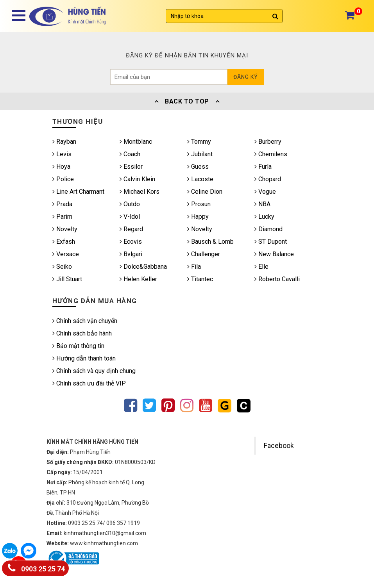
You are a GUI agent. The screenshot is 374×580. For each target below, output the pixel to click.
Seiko (62, 266)
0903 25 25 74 (36, 567)
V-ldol (130, 216)
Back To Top (187, 101)
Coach (130, 154)
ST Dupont (270, 241)
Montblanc (136, 141)
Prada (62, 204)
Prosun (199, 204)
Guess (198, 166)
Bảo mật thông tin (78, 346)
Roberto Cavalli (277, 279)
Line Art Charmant (78, 191)
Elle (261, 266)
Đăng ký (245, 77)
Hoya (61, 166)
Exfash (63, 241)
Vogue (265, 191)
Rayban (64, 141)
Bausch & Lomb (210, 241)
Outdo (130, 204)
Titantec (200, 279)
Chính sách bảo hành (82, 333)
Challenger (203, 254)
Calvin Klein (137, 179)
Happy (198, 216)
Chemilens (270, 154)
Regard (131, 229)
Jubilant (200, 154)
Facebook (279, 446)
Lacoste (200, 179)
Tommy (199, 141)
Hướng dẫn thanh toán (84, 358)
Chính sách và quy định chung (94, 371)
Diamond (268, 229)
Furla (263, 166)
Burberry (267, 141)
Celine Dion (204, 191)
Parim (62, 216)
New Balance (274, 254)
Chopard (267, 179)
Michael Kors (139, 191)
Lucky (264, 216)
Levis (62, 154)
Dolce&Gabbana (143, 266)
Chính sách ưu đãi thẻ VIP (89, 383)
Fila (194, 266)
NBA (262, 204)
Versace (65, 254)
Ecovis (131, 241)
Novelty (64, 229)
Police (63, 179)
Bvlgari (131, 254)
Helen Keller (138, 279)
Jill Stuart (67, 279)
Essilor (131, 166)
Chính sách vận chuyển (84, 321)
